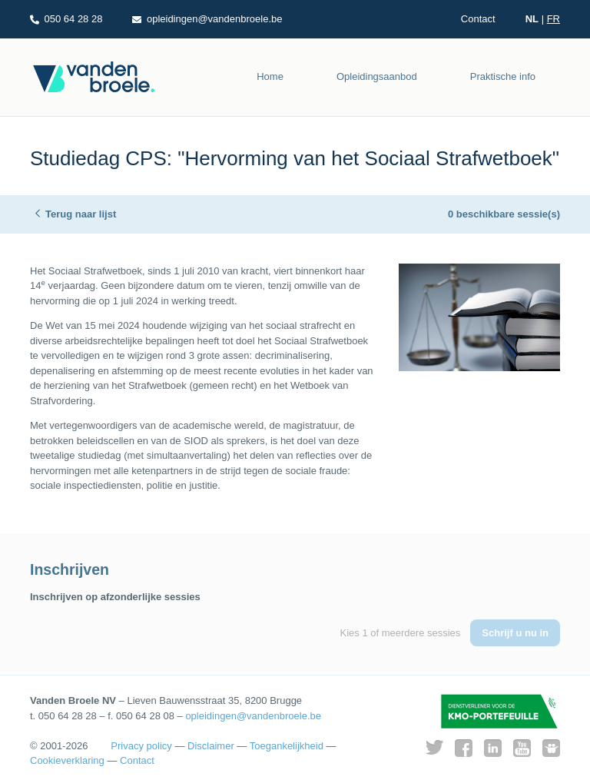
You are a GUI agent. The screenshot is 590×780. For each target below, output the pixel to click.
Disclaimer (210, 746)
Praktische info (502, 76)
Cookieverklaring (67, 760)
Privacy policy (141, 746)
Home (270, 76)
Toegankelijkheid (286, 746)
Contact (478, 19)
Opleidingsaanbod (376, 76)
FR (553, 19)
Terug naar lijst (80, 214)
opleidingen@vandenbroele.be (253, 716)
